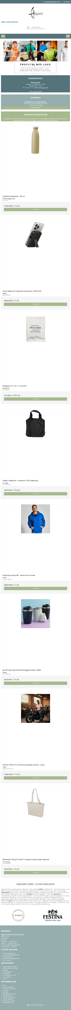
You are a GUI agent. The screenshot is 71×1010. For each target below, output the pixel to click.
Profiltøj (5, 970)
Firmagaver (29, 894)
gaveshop (57, 894)
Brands (5, 979)
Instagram (40, 1005)
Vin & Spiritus (7, 977)
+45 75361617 (66, 2)
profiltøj (40, 889)
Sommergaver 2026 (9, 975)
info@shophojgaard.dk (51, 2)
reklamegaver (5, 892)
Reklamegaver (7, 972)
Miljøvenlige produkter (10, 967)
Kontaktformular (8, 1002)
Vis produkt (35, 209)
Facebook (31, 1005)
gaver (10, 901)
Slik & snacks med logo (10, 968)
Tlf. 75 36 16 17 (28, 88)
